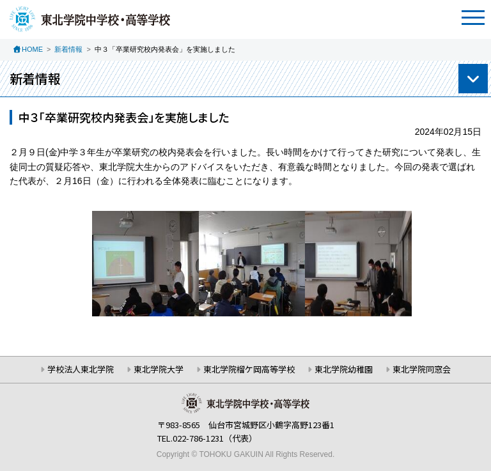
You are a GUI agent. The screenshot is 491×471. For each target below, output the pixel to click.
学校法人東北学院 (80, 369)
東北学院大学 (158, 369)
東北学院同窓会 (422, 369)
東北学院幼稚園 (344, 369)
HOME (32, 49)
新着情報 (68, 49)
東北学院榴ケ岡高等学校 (249, 369)
